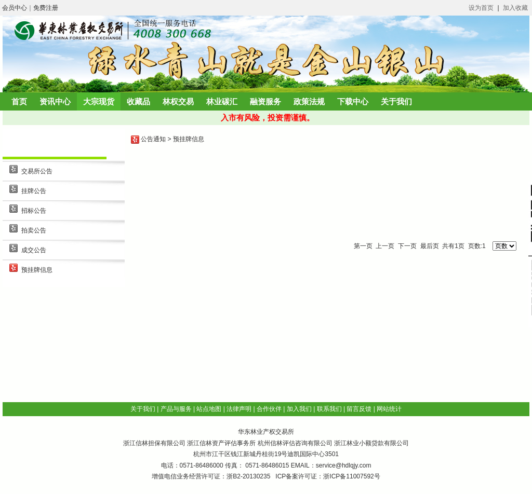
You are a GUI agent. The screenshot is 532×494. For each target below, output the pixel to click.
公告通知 (153, 139)
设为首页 (481, 7)
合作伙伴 (269, 409)
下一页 (407, 246)
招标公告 (33, 210)
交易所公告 (36, 171)
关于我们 (396, 101)
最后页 (429, 246)
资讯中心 (55, 101)
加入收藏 (515, 7)
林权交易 (178, 101)
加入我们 (299, 409)
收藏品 (138, 101)
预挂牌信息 (36, 269)
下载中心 (352, 101)
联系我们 (329, 409)
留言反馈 (359, 409)
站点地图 (208, 409)
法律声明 (239, 409)
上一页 (385, 246)
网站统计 (389, 409)
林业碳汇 (221, 101)
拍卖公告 (33, 230)
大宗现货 (98, 101)
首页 (19, 101)
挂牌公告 (33, 191)
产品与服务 (176, 409)
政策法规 (309, 101)
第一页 (363, 246)
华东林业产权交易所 (266, 431)
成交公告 (33, 250)
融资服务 (265, 101)
